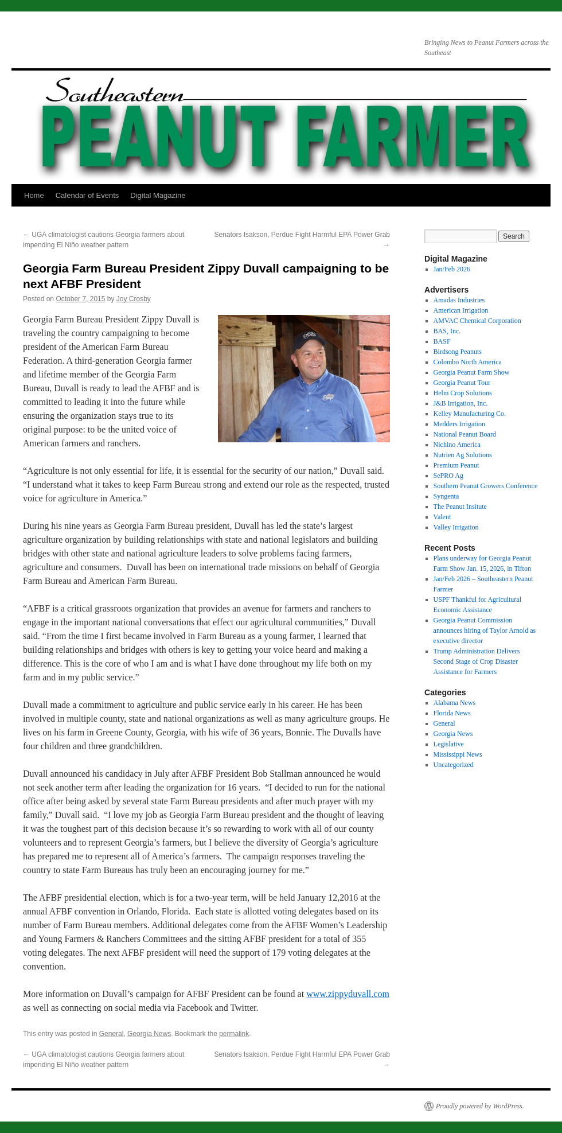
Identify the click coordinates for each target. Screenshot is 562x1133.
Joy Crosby (133, 299)
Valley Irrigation (456, 527)
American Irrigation (461, 310)
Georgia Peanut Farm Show (472, 372)
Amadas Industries (459, 300)
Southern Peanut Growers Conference (486, 486)
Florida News (452, 713)
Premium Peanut (456, 465)
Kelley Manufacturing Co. (470, 414)
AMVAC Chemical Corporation (477, 321)
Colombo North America (468, 362)
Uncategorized (454, 765)
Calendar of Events (87, 195)
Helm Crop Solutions (463, 393)
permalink (234, 1034)
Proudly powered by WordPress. (480, 1106)
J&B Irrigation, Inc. (461, 403)
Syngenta (446, 496)
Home (34, 195)
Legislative (449, 744)
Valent (442, 517)
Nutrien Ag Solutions (463, 455)
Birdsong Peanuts (458, 352)
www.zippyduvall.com (347, 994)
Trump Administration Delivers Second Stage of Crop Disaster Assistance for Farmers (477, 661)
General (111, 1034)
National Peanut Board (465, 434)
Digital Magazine (157, 195)
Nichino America (457, 445)
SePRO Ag (448, 476)
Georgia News (149, 1034)
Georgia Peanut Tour (462, 383)
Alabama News (455, 703)
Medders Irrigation (459, 424)
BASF (442, 341)
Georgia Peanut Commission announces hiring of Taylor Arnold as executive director (485, 630)
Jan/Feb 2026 (452, 269)
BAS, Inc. (447, 331)
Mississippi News (458, 754)
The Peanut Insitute (460, 507)
